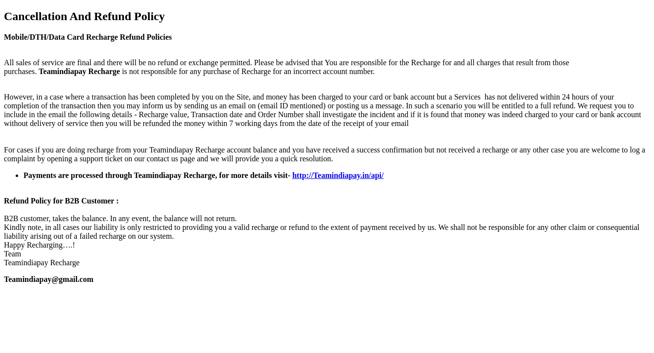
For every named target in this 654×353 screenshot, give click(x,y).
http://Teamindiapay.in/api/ (338, 175)
